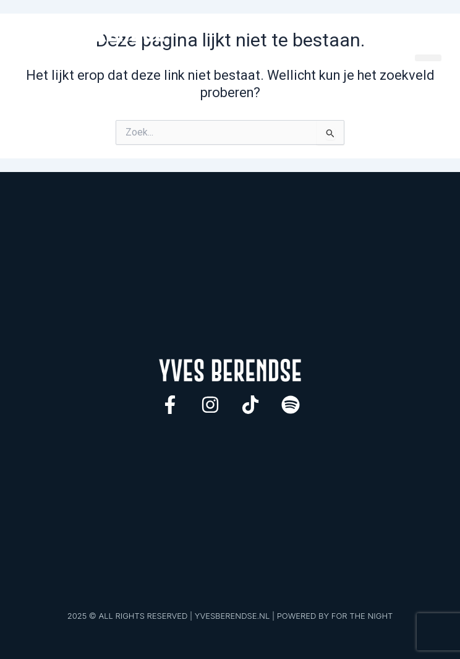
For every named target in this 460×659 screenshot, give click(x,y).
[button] (428, 57)
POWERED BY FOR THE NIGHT (335, 616)
